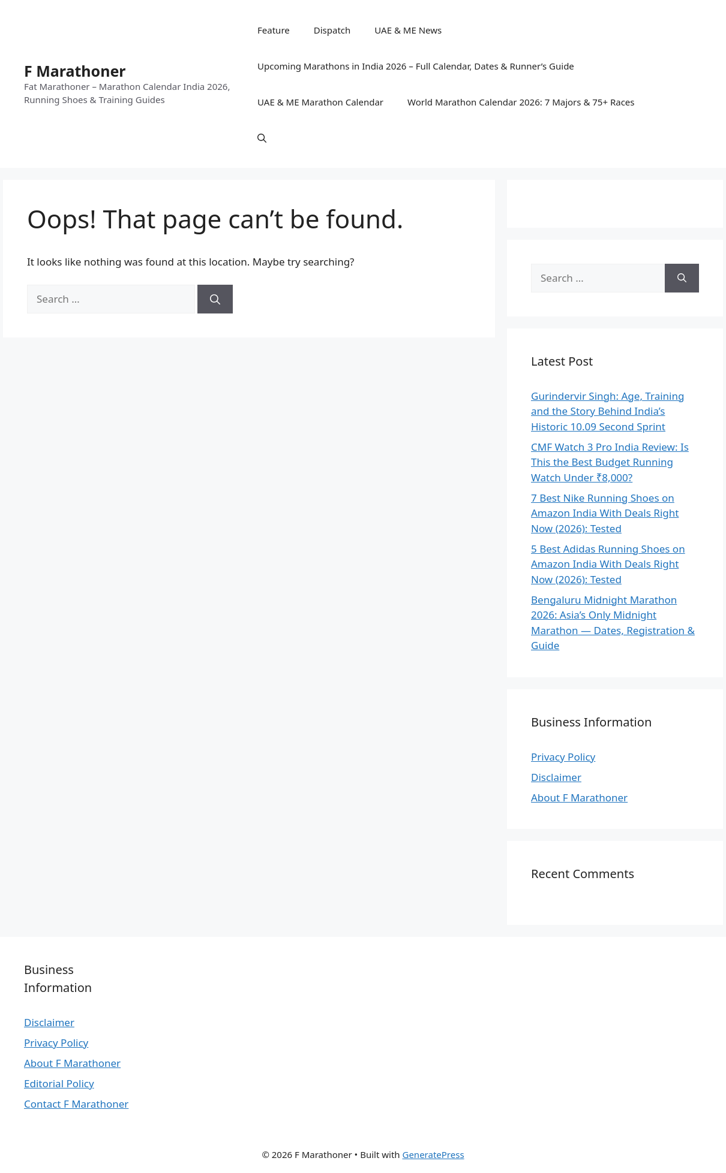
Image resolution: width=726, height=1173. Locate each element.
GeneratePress (433, 1154)
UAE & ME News (408, 30)
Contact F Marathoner (76, 1104)
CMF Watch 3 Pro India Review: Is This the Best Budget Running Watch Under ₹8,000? (610, 462)
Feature (273, 30)
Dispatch (332, 30)
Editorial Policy (59, 1083)
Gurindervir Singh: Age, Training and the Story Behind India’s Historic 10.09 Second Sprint (607, 411)
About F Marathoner (579, 797)
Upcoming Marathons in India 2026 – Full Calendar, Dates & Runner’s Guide (415, 66)
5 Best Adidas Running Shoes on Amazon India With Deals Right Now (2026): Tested (608, 564)
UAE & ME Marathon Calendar (320, 102)
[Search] (215, 299)
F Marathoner (75, 71)
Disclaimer (556, 777)
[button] (261, 138)
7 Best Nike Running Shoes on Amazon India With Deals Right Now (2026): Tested (605, 513)
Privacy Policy (563, 757)
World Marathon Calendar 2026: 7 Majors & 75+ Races (520, 102)
